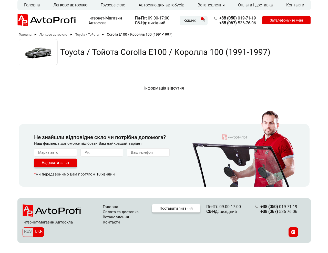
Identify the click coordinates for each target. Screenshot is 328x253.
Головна (32, 5)
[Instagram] (293, 232)
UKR (39, 231)
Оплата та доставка (121, 212)
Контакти (295, 5)
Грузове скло (113, 5)
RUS (28, 231)
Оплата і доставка (255, 5)
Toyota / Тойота (87, 34)
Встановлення (211, 5)
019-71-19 (237, 18)
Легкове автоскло (70, 5)
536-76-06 (237, 23)
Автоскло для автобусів (161, 5)
